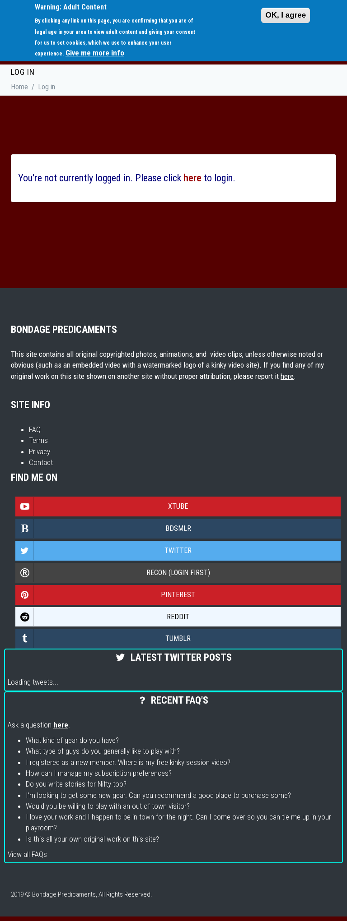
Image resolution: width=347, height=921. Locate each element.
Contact (41, 462)
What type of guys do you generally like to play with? (103, 750)
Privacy (39, 451)
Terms (38, 440)
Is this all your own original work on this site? (92, 838)
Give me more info (95, 52)
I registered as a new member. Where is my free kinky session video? (128, 762)
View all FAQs (27, 854)
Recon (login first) (113, 572)
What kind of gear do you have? (72, 740)
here (287, 376)
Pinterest (105, 594)
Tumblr (103, 638)
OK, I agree (285, 15)
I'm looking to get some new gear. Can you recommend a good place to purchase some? (158, 795)
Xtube (102, 506)
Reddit (102, 617)
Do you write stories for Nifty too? (76, 783)
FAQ (35, 429)
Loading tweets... (33, 681)
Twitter (104, 550)
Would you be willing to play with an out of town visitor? (108, 805)
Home (19, 87)
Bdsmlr (103, 528)
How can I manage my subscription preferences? (99, 773)
